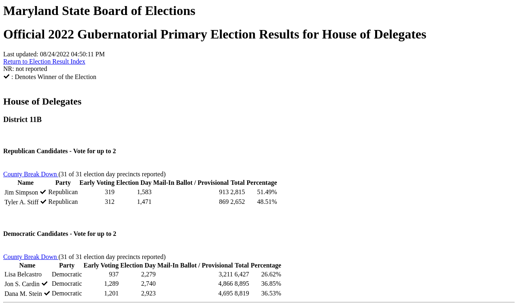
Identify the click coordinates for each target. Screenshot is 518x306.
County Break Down (30, 174)
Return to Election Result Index (44, 61)
